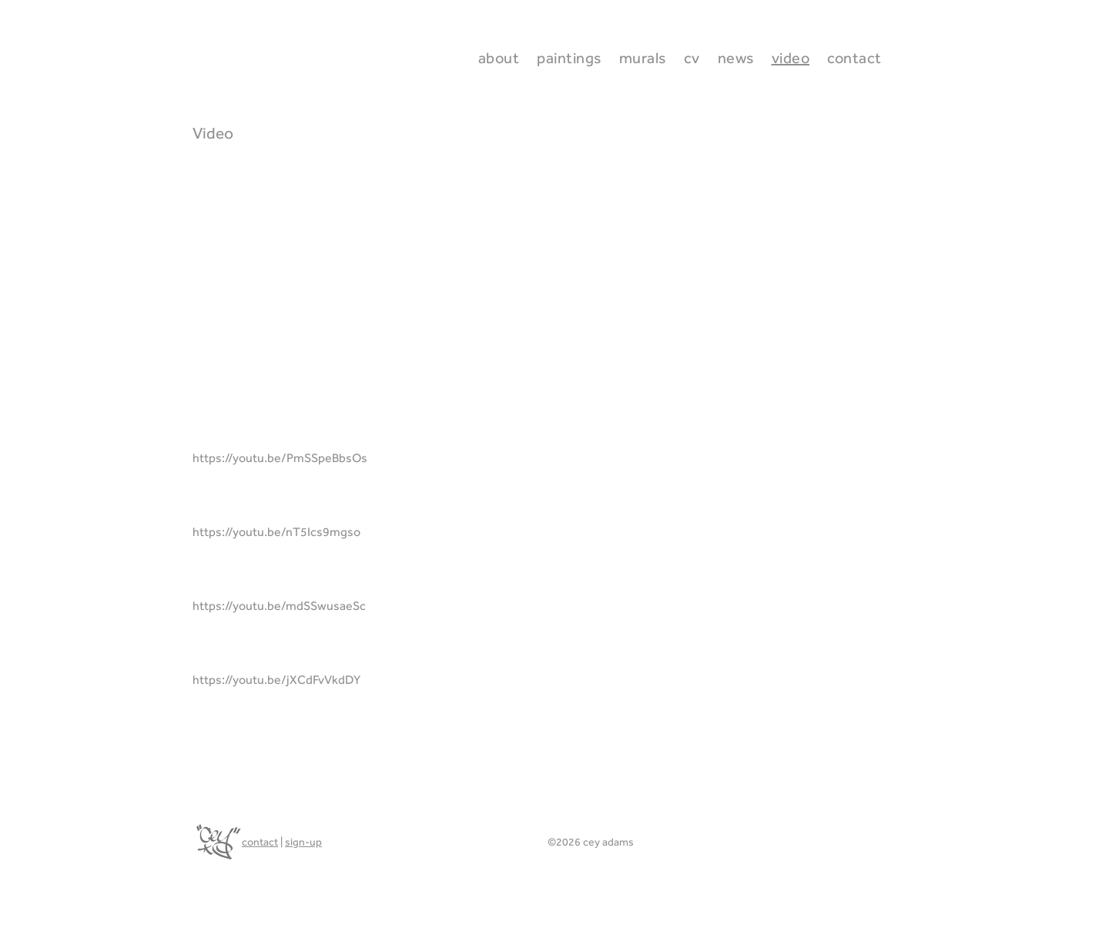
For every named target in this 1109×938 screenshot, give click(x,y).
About (499, 57)
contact (260, 842)
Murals (642, 57)
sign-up (303, 842)
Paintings (569, 57)
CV (692, 57)
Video (791, 57)
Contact (854, 57)
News (736, 57)
